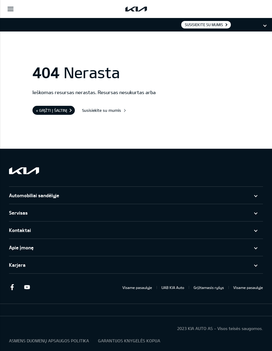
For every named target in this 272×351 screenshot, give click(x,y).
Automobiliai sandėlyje (34, 195)
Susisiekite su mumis (204, 24)
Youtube (27, 287)
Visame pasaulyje (137, 287)
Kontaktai (20, 230)
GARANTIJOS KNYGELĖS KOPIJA (129, 340)
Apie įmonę (21, 247)
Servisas (18, 213)
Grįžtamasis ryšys (209, 287)
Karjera (17, 265)
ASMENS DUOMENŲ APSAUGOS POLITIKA (49, 340)
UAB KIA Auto (172, 287)
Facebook (12, 287)
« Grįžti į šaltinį (51, 110)
